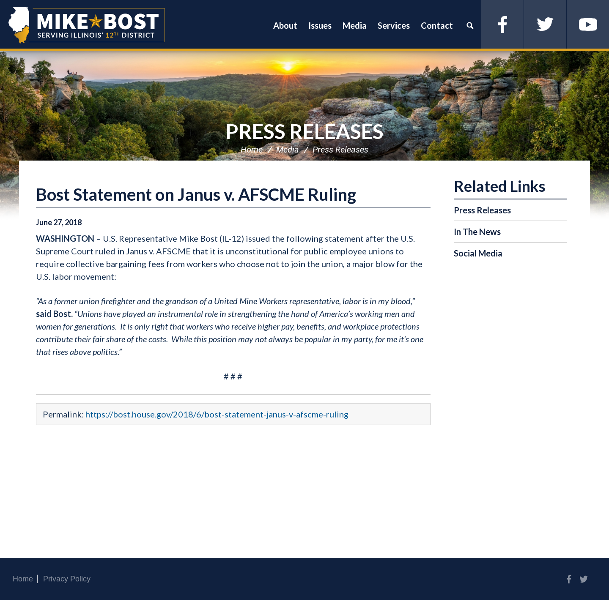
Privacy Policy (67, 579)
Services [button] (394, 25)
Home (252, 150)
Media (287, 150)
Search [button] (469, 25)
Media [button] (355, 25)
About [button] (285, 25)
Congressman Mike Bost (86, 25)
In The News (477, 231)
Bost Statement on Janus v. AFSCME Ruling (196, 194)
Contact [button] (437, 25)
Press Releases (304, 131)
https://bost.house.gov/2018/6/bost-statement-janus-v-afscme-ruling (216, 414)
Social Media (478, 253)
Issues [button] (320, 25)
